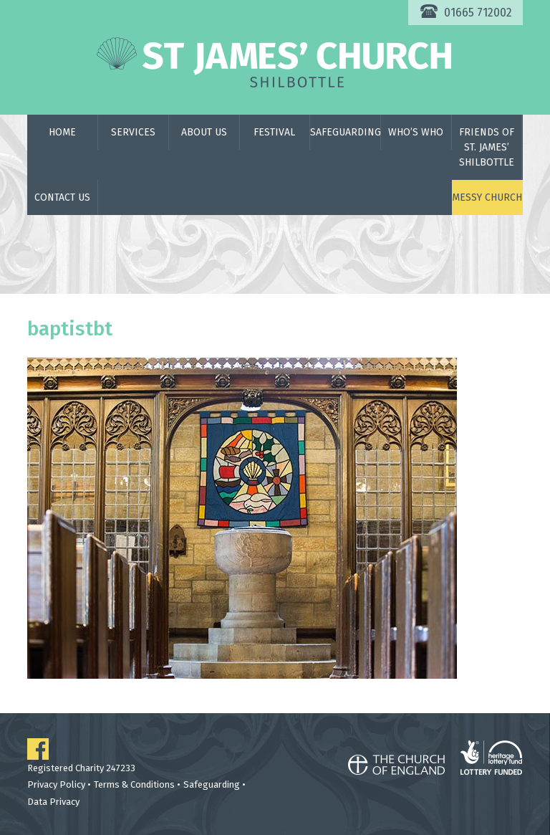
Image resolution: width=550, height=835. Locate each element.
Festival (274, 132)
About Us (204, 132)
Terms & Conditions (134, 784)
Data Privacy (53, 801)
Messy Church (487, 197)
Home (62, 132)
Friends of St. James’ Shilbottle (486, 147)
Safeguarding (345, 132)
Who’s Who (415, 132)
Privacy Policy (56, 784)
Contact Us (62, 197)
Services (133, 132)
